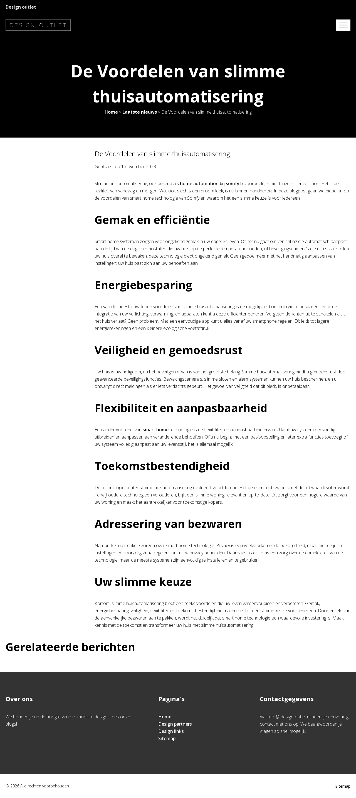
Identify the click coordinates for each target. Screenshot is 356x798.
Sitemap (166, 738)
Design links (171, 731)
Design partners (175, 724)
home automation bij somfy (209, 183)
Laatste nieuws (139, 112)
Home (111, 112)
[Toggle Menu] (343, 25)
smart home (156, 430)
